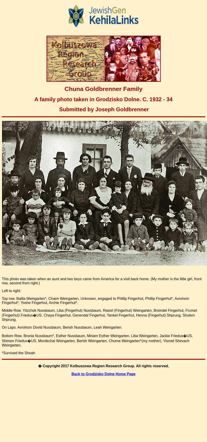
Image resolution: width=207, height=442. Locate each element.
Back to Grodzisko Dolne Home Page (104, 374)
